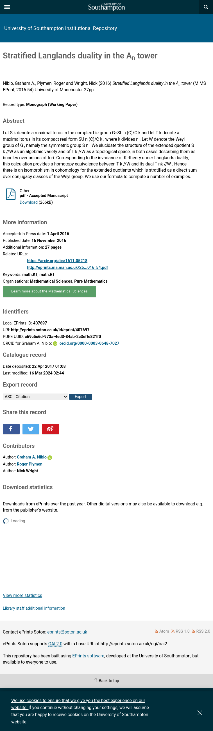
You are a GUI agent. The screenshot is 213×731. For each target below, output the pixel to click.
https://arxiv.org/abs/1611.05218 (57, 260)
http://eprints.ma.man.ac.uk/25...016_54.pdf (67, 267)
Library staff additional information (34, 608)
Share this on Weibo (50, 429)
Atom (164, 631)
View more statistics (22, 595)
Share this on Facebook (11, 429)
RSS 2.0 (203, 631)
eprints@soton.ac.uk (67, 632)
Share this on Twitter (30, 429)
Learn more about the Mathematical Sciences (49, 291)
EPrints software (88, 656)
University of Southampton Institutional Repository (60, 28)
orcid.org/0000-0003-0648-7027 (89, 343)
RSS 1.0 (183, 631)
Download (29, 202)
